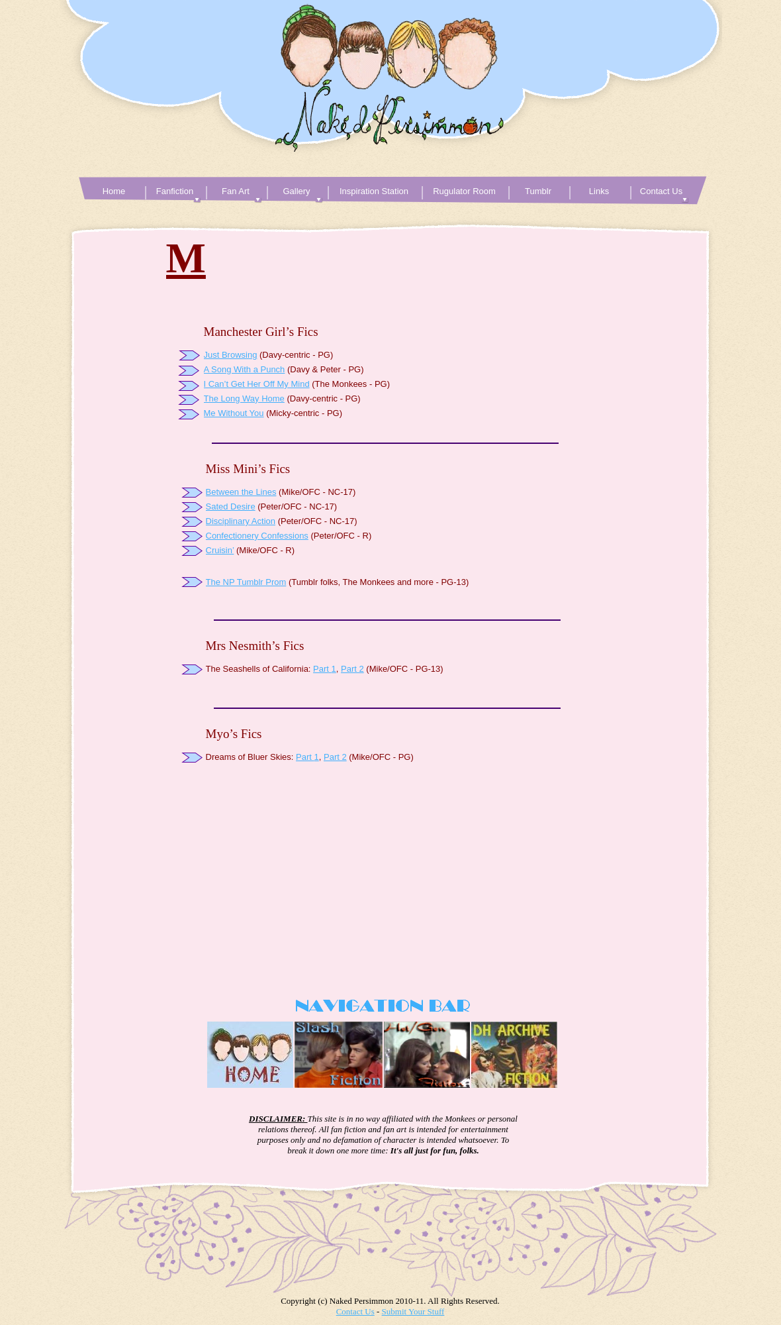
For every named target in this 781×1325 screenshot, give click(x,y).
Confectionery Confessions (257, 536)
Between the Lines (241, 492)
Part (321, 669)
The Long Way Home (244, 398)
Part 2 (352, 669)
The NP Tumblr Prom (246, 582)
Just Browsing (230, 355)
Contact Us (355, 1311)
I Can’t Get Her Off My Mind (257, 384)
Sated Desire (230, 506)
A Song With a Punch (244, 369)
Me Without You (234, 413)
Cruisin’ (220, 550)
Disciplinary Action (241, 521)
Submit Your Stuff (413, 1311)
